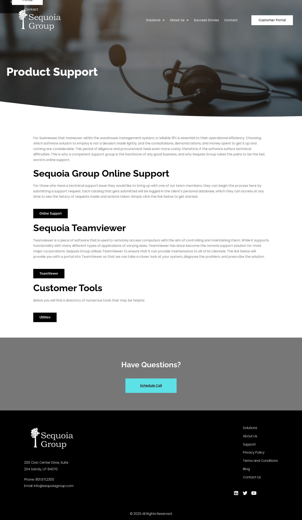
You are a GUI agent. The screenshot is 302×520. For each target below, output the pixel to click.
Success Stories (206, 20)
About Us (179, 20)
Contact (231, 20)
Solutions (155, 20)
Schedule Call (151, 385)
